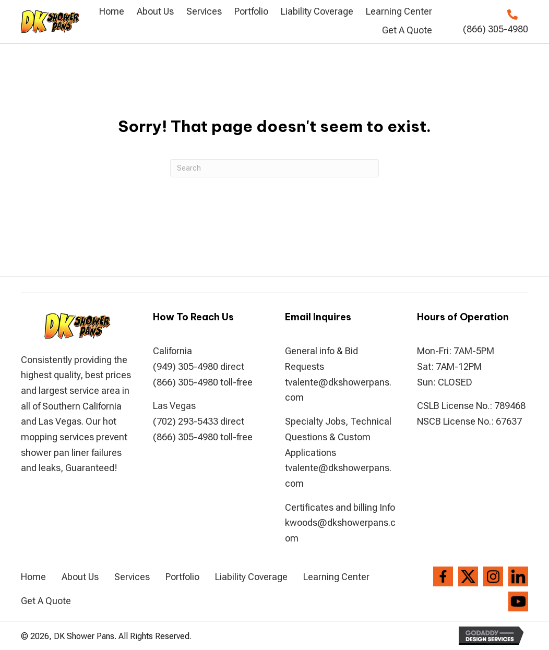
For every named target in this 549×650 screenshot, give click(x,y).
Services (132, 576)
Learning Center (336, 576)
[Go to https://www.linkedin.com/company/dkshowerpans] (518, 576)
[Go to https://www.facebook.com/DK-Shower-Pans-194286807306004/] (443, 576)
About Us (80, 576)
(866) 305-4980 (495, 28)
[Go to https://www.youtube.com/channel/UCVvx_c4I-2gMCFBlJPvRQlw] (518, 601)
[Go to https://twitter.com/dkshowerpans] (468, 576)
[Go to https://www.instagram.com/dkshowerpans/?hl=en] (493, 576)
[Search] (274, 168)
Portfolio (182, 576)
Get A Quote (46, 600)
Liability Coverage (251, 576)
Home (33, 576)
